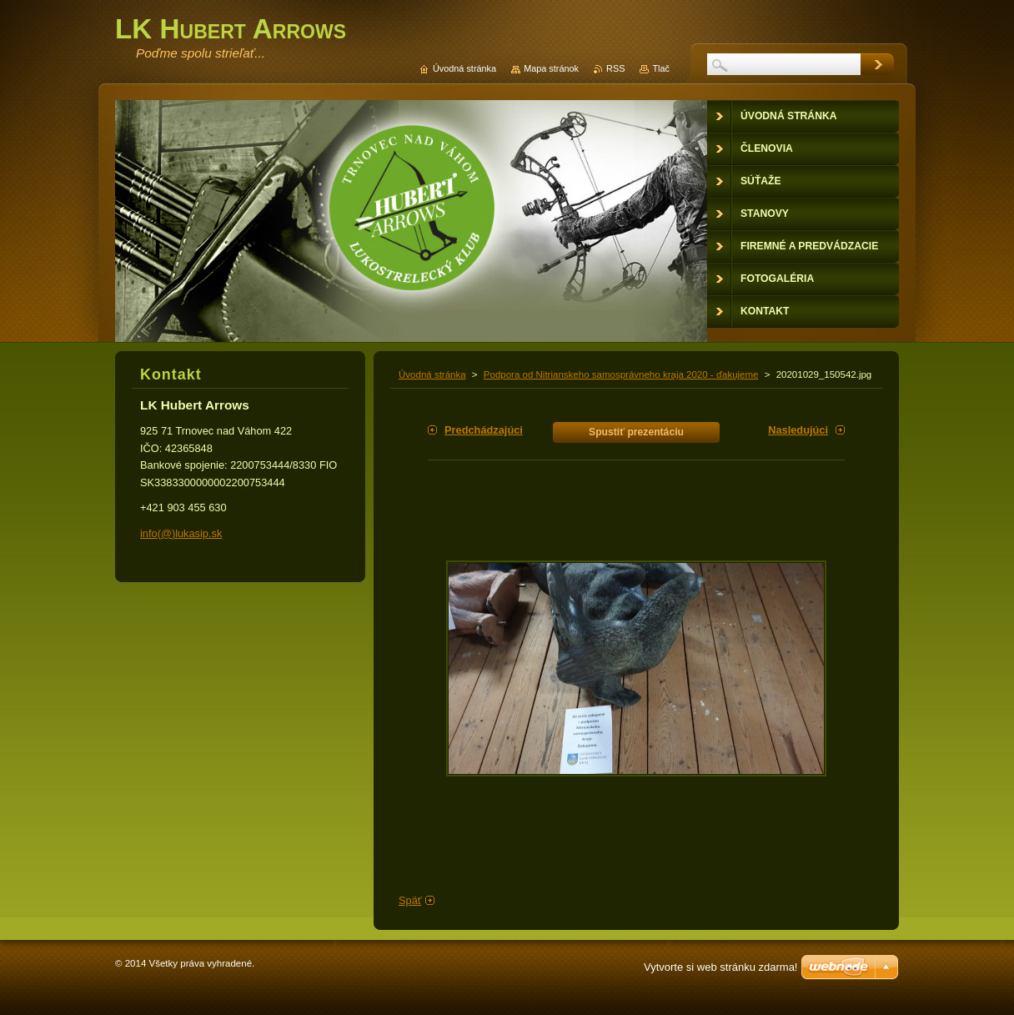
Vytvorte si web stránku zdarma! (720, 967)
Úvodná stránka (432, 374)
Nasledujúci (798, 430)
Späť (410, 900)
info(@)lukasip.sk (181, 533)
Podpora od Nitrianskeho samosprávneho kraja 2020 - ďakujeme (621, 374)
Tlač (661, 68)
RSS (615, 68)
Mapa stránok (551, 68)
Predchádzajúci (483, 430)
